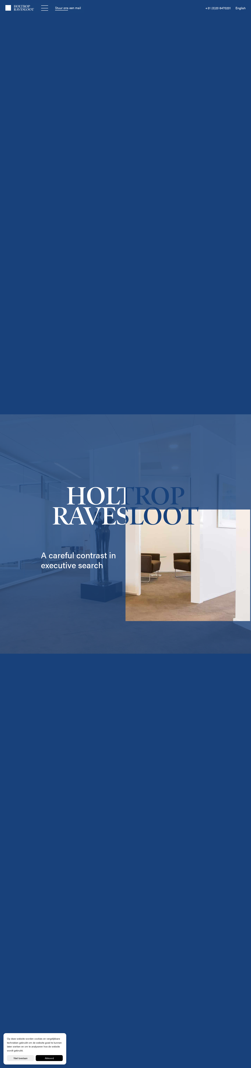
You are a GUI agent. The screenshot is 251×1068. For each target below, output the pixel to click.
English (240, 8)
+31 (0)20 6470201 (218, 8)
